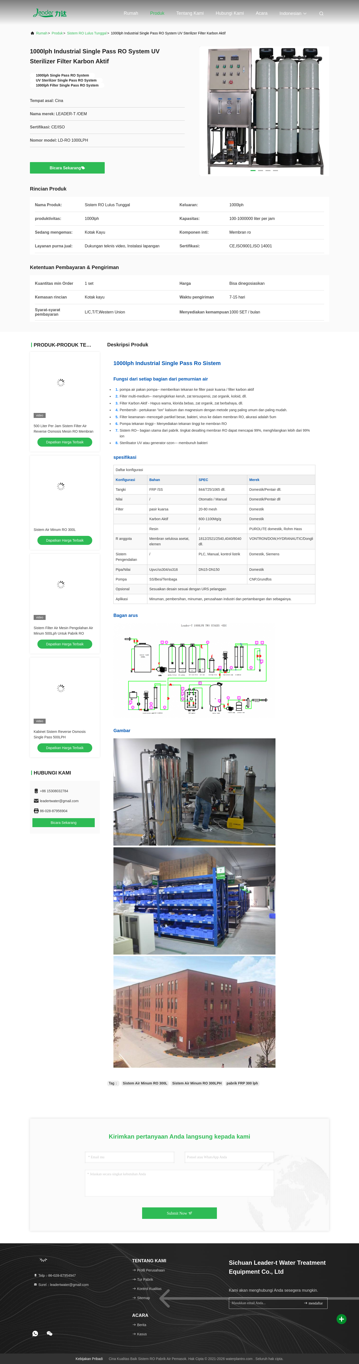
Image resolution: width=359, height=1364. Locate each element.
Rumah (131, 13)
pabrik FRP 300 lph (242, 1083)
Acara (262, 13)
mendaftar (313, 1303)
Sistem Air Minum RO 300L (55, 530)
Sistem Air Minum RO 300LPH (197, 1083)
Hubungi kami (230, 13)
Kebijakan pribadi (89, 1359)
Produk (157, 13)
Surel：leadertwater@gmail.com (61, 1285)
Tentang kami (190, 13)
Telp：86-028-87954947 (54, 1275)
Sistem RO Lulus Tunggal (87, 33)
